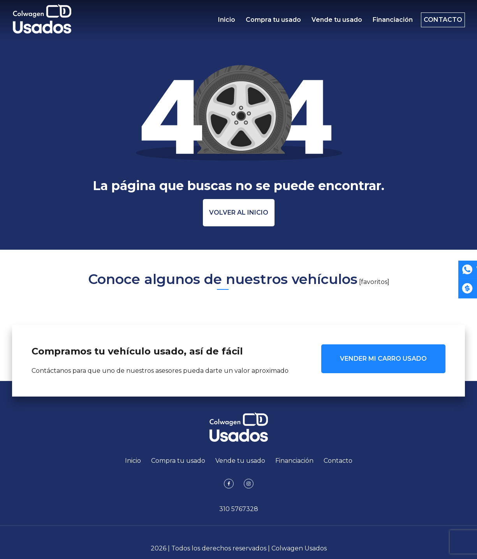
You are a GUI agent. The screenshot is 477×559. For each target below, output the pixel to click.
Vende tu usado (332, 21)
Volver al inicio (238, 212)
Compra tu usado (271, 21)
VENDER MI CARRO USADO (383, 358)
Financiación (386, 21)
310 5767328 (238, 509)
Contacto (438, 21)
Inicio (226, 21)
